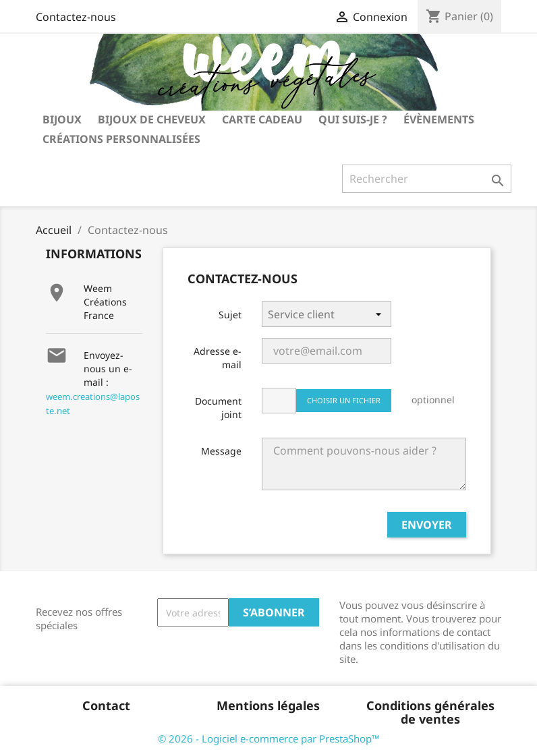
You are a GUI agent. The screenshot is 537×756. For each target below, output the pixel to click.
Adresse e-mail (218, 358)
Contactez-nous (76, 16)
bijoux (62, 119)
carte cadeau (262, 119)
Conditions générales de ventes (430, 712)
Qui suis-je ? (352, 119)
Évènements (438, 119)
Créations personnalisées (121, 139)
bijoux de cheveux (152, 119)
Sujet (230, 314)
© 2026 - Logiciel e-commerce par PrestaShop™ (269, 738)
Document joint (218, 408)
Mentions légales (268, 705)
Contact (106, 705)
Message (221, 450)
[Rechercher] (426, 179)
